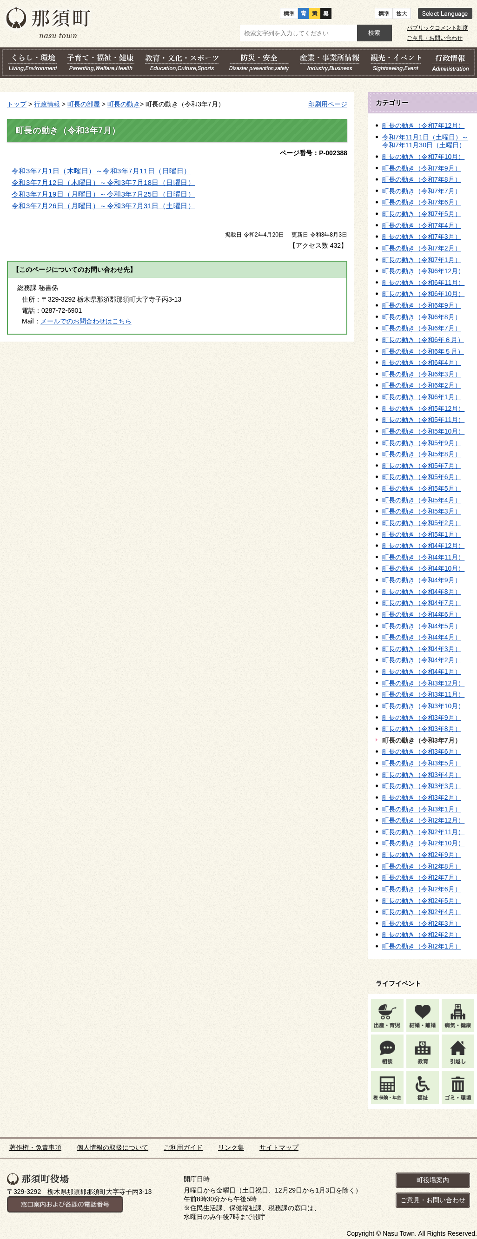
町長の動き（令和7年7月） (421, 191)
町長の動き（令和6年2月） (421, 385)
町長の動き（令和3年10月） (423, 706)
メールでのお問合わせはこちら (86, 321)
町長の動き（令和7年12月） (423, 125)
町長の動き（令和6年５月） (423, 351)
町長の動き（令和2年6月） (421, 889)
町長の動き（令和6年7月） (421, 328)
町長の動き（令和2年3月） (421, 923)
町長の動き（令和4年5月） (421, 626)
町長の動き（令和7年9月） (421, 168)
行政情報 (47, 104)
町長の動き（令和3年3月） (421, 786)
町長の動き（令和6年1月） (421, 397)
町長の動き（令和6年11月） (423, 282)
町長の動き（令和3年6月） (421, 751)
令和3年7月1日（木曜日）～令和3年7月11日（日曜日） (101, 171)
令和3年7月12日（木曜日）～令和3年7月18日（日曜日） (103, 182)
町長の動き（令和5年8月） (421, 454)
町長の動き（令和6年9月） (421, 305)
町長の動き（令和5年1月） (421, 534)
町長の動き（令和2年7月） (421, 877)
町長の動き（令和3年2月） (421, 797)
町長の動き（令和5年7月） (421, 465)
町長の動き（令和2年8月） (421, 866)
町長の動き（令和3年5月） (421, 763)
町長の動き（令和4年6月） (421, 614)
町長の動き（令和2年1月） (421, 946)
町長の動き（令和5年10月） (423, 431)
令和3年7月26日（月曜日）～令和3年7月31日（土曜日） (103, 206)
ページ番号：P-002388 (313, 153)
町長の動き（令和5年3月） (421, 511)
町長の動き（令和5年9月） (421, 443)
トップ (16, 104)
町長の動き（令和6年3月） (421, 374)
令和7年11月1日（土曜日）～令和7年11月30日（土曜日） (425, 141)
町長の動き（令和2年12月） (423, 820)
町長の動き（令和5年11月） (423, 419)
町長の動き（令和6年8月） (421, 317)
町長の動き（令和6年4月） (421, 362)
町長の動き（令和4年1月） (421, 671)
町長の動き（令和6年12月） (423, 271)
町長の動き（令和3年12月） (423, 683)
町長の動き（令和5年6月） (421, 477)
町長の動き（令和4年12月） (423, 545)
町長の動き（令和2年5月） (421, 900)
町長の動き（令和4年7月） (421, 602)
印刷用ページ (327, 104)
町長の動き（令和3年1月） (421, 809)
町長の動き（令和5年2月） (421, 523)
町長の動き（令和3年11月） (423, 694)
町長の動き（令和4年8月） (421, 591)
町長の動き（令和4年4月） (421, 637)
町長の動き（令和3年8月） (421, 728)
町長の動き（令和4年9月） (421, 580)
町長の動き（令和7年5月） (421, 213)
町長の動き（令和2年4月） (421, 912)
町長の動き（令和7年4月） (421, 225)
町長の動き (123, 104)
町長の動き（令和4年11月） (423, 557)
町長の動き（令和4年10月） (423, 568)
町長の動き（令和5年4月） (421, 500)
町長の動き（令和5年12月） (423, 408)
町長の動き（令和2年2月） (421, 934)
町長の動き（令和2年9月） (421, 854)
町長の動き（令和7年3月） (421, 236)
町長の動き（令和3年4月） (421, 774)
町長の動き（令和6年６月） (423, 339)
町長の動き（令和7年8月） (421, 179)
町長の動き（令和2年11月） (423, 832)
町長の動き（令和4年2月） (421, 660)
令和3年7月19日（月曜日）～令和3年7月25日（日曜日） (103, 194)
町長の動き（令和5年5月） (421, 488)
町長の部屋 (83, 104)
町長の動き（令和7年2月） (421, 248)
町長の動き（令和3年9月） (421, 717)
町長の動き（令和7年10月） (423, 156)
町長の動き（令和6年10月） (423, 293)
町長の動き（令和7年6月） (421, 202)
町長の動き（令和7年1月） (421, 260)
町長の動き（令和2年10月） (423, 843)
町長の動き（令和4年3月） (421, 648)
